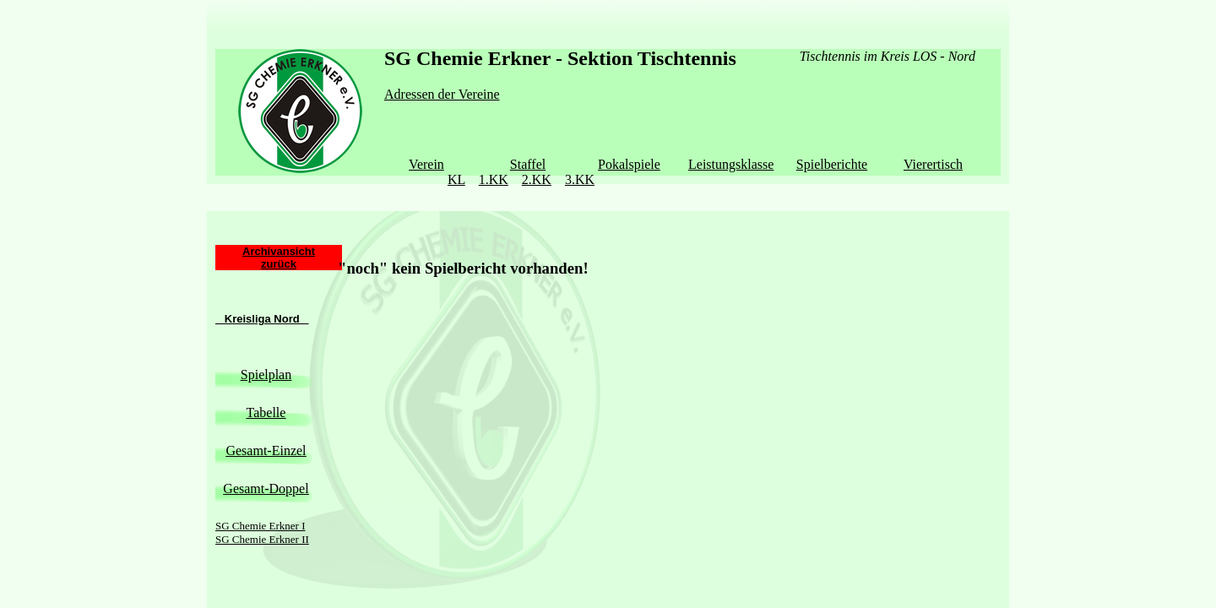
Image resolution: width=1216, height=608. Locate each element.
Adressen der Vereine (442, 94)
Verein (426, 164)
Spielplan (266, 341)
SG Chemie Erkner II (262, 505)
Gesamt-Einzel (265, 417)
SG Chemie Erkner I (260, 492)
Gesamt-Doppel (265, 455)
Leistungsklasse (731, 164)
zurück (278, 230)
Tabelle (266, 379)
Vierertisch (933, 164)
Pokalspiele (629, 164)
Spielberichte (831, 164)
